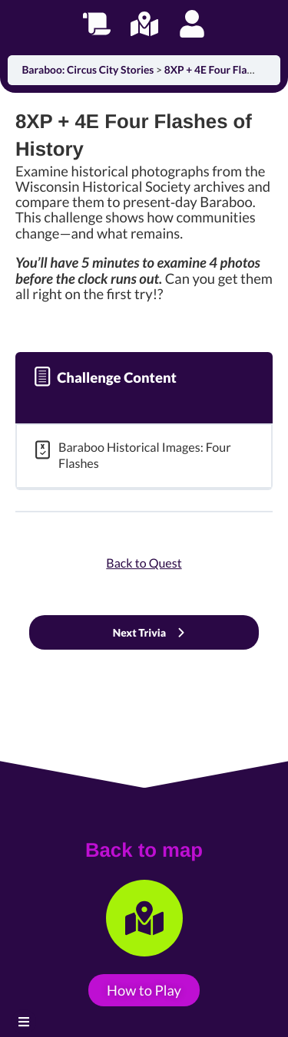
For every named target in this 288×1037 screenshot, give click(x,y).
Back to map (144, 850)
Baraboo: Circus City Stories (89, 69)
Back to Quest (143, 563)
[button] (24, 1021)
